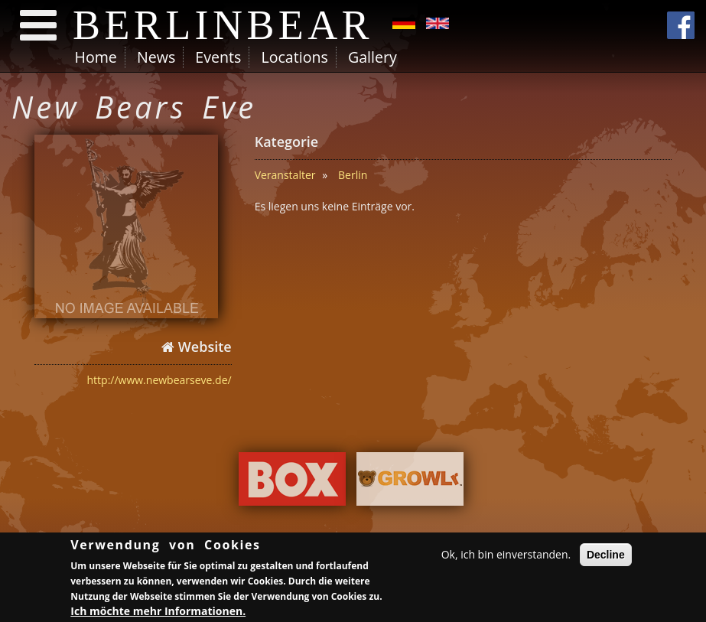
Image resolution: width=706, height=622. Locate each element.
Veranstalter (285, 175)
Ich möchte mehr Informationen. (158, 612)
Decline (606, 557)
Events (218, 57)
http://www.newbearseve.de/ (159, 380)
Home (96, 57)
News (156, 57)
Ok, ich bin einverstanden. (506, 556)
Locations (294, 57)
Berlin (352, 175)
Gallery (372, 57)
